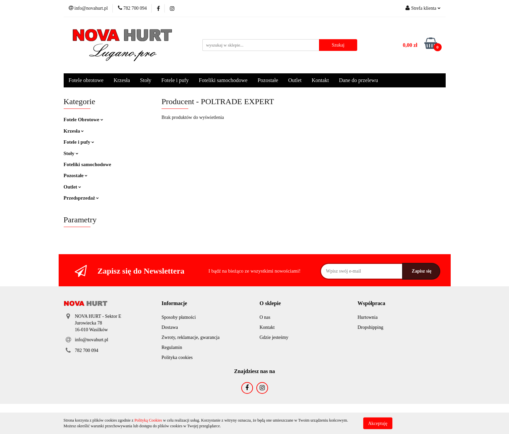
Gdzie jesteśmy (274, 337)
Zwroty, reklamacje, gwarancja (190, 337)
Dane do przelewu (358, 80)
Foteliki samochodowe (223, 80)
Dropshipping (370, 327)
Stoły (145, 80)
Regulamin (172, 347)
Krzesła (122, 80)
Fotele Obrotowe (84, 119)
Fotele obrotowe (86, 80)
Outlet (295, 80)
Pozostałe (268, 80)
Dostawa (170, 327)
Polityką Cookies (148, 420)
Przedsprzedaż (81, 198)
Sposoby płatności (179, 317)
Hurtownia (368, 317)
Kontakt (320, 80)
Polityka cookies (177, 357)
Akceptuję (378, 423)
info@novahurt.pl (91, 339)
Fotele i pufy (175, 80)
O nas (265, 317)
